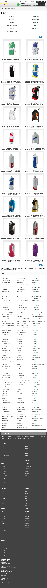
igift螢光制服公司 (35, 305)
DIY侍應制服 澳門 (20, 291)
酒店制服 (11, 28)
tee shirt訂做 (34, 375)
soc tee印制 (19, 366)
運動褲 (26, 471)
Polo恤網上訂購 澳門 (36, 337)
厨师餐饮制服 (4, 548)
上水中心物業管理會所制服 (7, 416)
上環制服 (34, 423)
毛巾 (26, 498)
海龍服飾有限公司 (5, 455)
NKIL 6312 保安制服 (6, 316)
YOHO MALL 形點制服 (36, 405)
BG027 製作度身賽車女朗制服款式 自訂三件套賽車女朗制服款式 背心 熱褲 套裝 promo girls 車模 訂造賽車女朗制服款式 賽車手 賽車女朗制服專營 (12, 104)
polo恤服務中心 (35, 334)
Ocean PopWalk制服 (36, 318)
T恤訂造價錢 (19, 400)
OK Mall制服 (4, 321)
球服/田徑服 (27, 468)
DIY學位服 (4, 294)
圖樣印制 (20, 438)
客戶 (13, 436)
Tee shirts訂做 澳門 (6, 375)
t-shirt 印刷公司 (5, 386)
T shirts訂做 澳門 (20, 371)
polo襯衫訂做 (19, 350)
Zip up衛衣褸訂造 (35, 407)
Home (3, 8)
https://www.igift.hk (5, 573)
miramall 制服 (20, 312)
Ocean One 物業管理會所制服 (23, 318)
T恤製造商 (19, 395)
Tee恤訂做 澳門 (5, 380)
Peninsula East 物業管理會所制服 (38, 328)
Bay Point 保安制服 (6, 282)
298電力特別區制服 (6, 280)
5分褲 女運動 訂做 (21, 280)
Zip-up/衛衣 (4, 520)
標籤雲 (3, 458)
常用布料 (9, 438)
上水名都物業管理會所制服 (37, 418)
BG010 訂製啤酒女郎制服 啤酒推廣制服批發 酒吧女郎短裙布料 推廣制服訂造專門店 (35, 194)
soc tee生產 (34, 366)
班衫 (2, 527)
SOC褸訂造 (34, 368)
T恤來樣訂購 (4, 391)
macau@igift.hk (35, 5)
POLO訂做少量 (5, 352)
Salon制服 (19, 364)
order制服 (34, 325)
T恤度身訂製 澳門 (20, 393)
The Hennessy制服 (36, 380)
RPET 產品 (4, 364)
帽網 (2, 453)
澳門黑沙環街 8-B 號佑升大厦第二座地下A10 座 (11, 581)
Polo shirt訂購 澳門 (6, 332)
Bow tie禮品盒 (20, 282)
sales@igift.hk (32, 3)
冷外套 (26, 493)
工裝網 (3, 451)
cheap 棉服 (19, 287)
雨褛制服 (3, 555)
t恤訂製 (3, 398)
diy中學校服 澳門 (5, 291)
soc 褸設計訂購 (20, 368)
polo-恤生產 (4, 337)
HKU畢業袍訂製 (35, 303)
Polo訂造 (19, 355)
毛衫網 (3, 446)
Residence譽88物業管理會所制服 (8, 362)
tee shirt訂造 (19, 377)
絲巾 (26, 500)
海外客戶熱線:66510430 (6, 569)
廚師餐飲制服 (35, 17)
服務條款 (3, 436)
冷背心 (26, 505)
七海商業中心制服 (20, 411)
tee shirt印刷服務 (20, 375)
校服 (35, 25)
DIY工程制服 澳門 (20, 294)
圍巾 (2, 500)
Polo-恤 (3, 513)
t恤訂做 (33, 395)
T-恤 (2, 511)
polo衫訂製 (19, 346)
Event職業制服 (5, 298)
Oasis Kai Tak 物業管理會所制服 (38, 316)
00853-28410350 (28, 5)
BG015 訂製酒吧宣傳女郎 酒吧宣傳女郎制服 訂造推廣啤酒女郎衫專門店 (12, 149)
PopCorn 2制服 (5, 359)
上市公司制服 (20, 414)
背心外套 (3, 518)
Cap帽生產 (34, 284)
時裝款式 (27, 460)
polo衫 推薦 (19, 341)
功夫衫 (26, 455)
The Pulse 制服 (35, 382)
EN (43, 4)
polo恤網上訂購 (20, 337)
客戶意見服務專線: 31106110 (7, 567)
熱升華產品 (4, 530)
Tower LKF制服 (20, 384)
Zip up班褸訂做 (5, 407)
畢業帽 (26, 453)
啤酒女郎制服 (4, 475)
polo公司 (34, 332)
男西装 (3, 543)
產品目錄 (27, 516)
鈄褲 (2, 532)
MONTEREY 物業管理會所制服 (38, 312)
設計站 (24, 438)
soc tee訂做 (4, 368)
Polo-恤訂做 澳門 (5, 339)
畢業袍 (26, 446)
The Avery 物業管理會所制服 (23, 380)
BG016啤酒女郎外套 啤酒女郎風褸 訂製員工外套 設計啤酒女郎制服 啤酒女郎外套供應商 (35, 127)
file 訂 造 (19, 298)
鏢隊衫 (26, 475)
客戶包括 (37, 436)
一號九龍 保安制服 (21, 409)
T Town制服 (34, 371)
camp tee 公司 (5, 284)
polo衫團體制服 (35, 341)
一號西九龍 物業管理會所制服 (38, 409)
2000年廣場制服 (35, 278)
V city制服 (34, 400)
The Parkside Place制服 (7, 382)
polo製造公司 (5, 348)
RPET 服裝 (34, 362)
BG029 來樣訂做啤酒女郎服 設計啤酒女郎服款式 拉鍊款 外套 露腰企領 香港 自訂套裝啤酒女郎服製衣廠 (35, 82)
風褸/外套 (4, 523)
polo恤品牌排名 (20, 334)
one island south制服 (21, 323)
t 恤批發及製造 (5, 373)
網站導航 (18, 436)
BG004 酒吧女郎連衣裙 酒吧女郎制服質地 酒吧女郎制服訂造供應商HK (35, 261)
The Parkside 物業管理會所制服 (23, 382)
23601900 (27, 3)
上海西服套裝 (35, 420)
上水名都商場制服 (20, 418)
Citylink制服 (4, 289)
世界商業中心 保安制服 (22, 427)
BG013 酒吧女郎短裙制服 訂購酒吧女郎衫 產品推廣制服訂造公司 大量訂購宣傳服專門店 (12, 171)
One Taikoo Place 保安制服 (22, 325)
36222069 (16, 567)
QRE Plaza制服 (35, 359)
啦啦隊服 (27, 473)
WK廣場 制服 (5, 405)
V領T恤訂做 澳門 (20, 402)
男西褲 (3, 496)
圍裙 (2, 534)
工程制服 (3, 482)
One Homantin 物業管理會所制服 (8, 323)
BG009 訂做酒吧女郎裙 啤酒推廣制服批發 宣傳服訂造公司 (12, 216)
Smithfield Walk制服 (6, 366)
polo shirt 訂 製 (20, 330)
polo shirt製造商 (35, 330)
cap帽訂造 (4, 287)
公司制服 (35, 22)
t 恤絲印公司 (19, 373)
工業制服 (11, 17)
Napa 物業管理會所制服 (7, 314)
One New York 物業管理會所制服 (8, 325)
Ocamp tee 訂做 (5, 318)
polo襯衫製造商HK (6, 350)
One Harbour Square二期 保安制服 (38, 321)
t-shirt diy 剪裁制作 (36, 384)
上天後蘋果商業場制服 (6, 414)
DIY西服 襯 (4, 296)
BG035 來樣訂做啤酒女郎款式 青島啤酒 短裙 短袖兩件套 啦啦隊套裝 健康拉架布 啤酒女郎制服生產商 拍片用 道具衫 (12, 60)
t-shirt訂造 (19, 389)
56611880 (8, 566)
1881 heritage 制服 (21, 278)
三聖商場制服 (35, 411)
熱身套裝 (27, 451)
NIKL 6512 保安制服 (21, 314)
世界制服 (4, 427)
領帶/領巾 (4, 498)
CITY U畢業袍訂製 (36, 287)
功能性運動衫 (28, 466)
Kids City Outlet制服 (21, 309)
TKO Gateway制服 (6, 384)
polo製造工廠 (19, 348)
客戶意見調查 (28, 520)
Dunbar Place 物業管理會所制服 (38, 296)
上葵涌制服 (4, 425)
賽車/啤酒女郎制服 (12, 25)
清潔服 (12, 22)
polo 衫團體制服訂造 (21, 332)
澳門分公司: (23, 5)
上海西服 (19, 420)
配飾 (26, 458)
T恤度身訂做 (4, 393)
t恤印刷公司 (34, 391)
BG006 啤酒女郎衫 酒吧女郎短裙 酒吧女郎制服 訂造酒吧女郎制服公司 (35, 238)
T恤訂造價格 (4, 400)
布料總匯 (27, 436)
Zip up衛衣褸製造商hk (21, 407)
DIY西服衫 (19, 296)
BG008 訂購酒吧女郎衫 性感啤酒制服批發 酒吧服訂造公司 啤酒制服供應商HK (35, 216)
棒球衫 (26, 448)
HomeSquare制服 (5, 305)
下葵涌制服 (19, 425)
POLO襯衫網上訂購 (36, 348)
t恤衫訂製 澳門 (5, 395)
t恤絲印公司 (34, 393)
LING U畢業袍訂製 (36, 309)
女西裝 (3, 493)
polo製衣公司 (34, 346)
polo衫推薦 (19, 343)
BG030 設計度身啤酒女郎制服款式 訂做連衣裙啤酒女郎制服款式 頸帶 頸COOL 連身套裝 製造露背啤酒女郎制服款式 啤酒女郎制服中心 (12, 82)
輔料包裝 (14, 438)
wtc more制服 (20, 405)
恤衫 (2, 525)
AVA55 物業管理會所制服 (37, 280)
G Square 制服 (35, 298)
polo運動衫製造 (35, 355)
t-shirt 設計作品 (20, 386)
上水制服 (34, 416)
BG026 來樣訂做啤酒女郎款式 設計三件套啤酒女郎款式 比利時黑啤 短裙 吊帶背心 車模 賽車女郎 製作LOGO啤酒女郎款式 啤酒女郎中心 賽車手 (35, 104)
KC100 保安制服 (5, 309)
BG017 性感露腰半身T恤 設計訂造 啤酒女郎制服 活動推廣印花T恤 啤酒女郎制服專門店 (12, 127)
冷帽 (26, 503)
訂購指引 (3, 438)
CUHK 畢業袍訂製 (21, 289)
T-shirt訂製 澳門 (5, 389)
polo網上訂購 (5, 341)
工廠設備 (27, 525)
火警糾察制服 (5, 278)
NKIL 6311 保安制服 (36, 314)
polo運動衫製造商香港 (6, 357)
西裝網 (3, 448)
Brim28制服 (34, 282)
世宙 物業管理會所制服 (37, 425)
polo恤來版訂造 (5, 334)
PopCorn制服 (20, 359)
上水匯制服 (4, 418)
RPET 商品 (19, 362)
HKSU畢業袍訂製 (5, 303)
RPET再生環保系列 (12, 31)
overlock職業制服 (5, 328)
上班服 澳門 (19, 423)
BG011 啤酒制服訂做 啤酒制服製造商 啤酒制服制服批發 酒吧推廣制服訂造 (12, 194)
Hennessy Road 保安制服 (22, 300)
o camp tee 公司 (20, 316)
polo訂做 (34, 350)
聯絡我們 (27, 511)
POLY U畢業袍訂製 (36, 357)
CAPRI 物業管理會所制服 (22, 284)
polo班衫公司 (34, 339)
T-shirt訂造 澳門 (35, 389)
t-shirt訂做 (34, 386)
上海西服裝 (4, 423)
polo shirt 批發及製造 (6, 330)
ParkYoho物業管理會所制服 (22, 328)
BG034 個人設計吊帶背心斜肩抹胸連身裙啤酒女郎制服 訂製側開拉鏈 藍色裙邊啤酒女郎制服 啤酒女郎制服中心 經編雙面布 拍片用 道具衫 (35, 60)
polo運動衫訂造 (20, 357)
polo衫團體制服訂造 (6, 343)
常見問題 (43, 436)
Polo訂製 (19, 352)
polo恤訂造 (19, 339)
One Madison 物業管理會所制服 (38, 323)
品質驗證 (27, 527)
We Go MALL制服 (35, 402)
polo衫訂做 (4, 346)
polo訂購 (4, 355)
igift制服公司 (19, 305)
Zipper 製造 (4, 409)
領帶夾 (3, 503)
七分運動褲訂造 (5, 411)
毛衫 (26, 496)
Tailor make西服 (35, 373)
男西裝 (3, 491)
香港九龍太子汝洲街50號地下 (7, 571)
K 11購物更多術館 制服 (22, 307)
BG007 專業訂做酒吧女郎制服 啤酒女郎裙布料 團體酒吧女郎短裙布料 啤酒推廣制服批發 (12, 238)
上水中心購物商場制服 (21, 416)
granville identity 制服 (6, 300)
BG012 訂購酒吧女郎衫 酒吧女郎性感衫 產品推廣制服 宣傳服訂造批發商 (35, 171)
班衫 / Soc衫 (35, 28)
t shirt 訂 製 (4, 371)
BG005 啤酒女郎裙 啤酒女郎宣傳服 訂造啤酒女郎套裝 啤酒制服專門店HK (12, 261)
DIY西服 (33, 294)
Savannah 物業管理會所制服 (38, 364)
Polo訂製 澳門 (35, 352)
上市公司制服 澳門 (36, 414)
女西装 (3, 545)
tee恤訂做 (34, 377)
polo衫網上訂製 (35, 343)
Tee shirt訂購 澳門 (6, 377)
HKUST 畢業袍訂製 (21, 303)
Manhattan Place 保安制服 (7, 312)
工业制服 (3, 550)
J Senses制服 (5, 307)
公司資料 (27, 523)
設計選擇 (32, 436)
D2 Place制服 (35, 289)
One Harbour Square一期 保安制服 (23, 321)
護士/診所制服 (35, 19)
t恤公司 (18, 391)
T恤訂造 (33, 398)
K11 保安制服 (35, 307)
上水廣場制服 (5, 420)
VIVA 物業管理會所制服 (7, 402)
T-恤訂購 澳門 (20, 398)
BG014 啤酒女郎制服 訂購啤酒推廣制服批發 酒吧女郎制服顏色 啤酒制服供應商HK (35, 149)
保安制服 (11, 19)
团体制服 (3, 552)
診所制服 (3, 478)
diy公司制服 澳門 (35, 291)
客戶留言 (27, 518)
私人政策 (9, 436)
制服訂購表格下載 (29, 513)
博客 (22, 436)
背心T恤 (3, 516)
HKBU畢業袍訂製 (35, 300)
